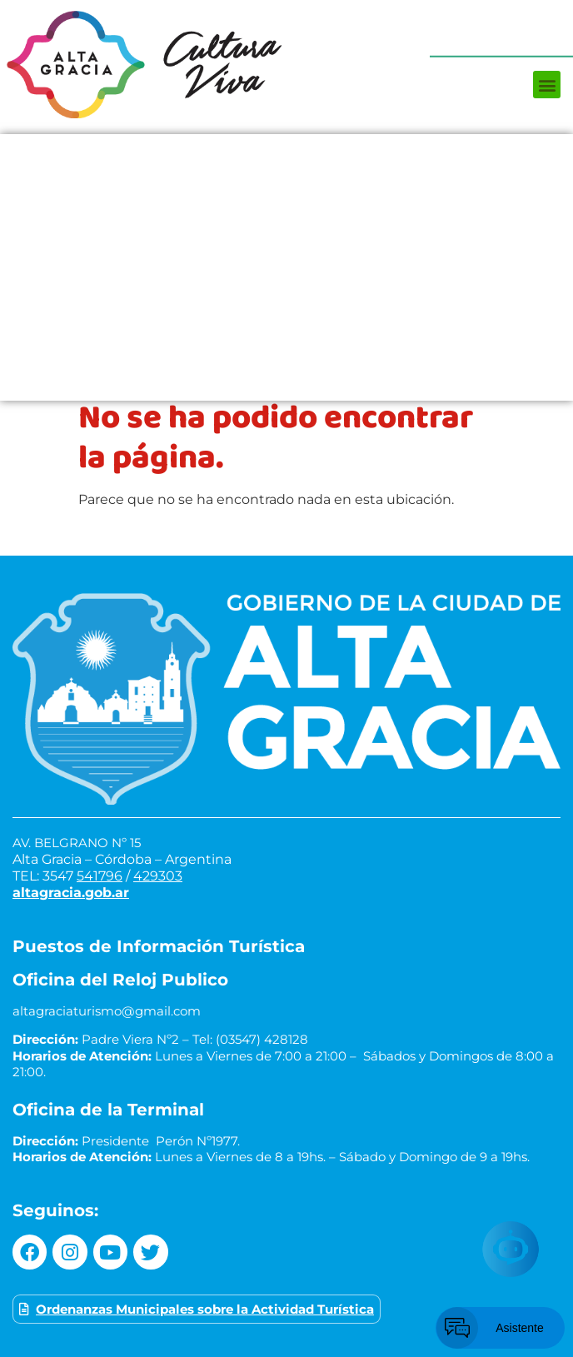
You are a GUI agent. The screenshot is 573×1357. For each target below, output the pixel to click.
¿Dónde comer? (286, 217)
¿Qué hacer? (287, 184)
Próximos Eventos (287, 150)
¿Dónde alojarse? (287, 250)
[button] (547, 84)
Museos (287, 317)
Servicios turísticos (286, 350)
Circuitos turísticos (286, 284)
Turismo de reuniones (287, 384)
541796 (99, 876)
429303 (157, 876)
